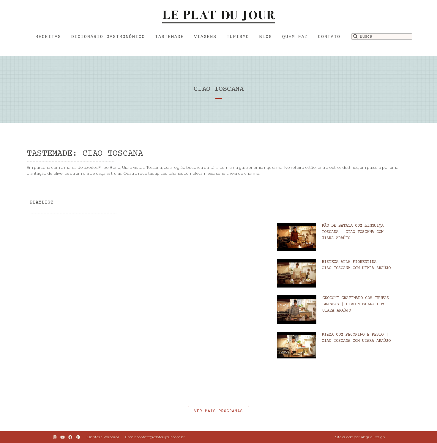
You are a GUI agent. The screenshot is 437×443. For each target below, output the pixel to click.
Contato (329, 36)
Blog (265, 36)
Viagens (205, 36)
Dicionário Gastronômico (108, 36)
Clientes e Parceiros (103, 437)
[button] (218, 411)
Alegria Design (373, 437)
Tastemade (169, 36)
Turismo (238, 36)
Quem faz (295, 36)
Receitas (48, 36)
